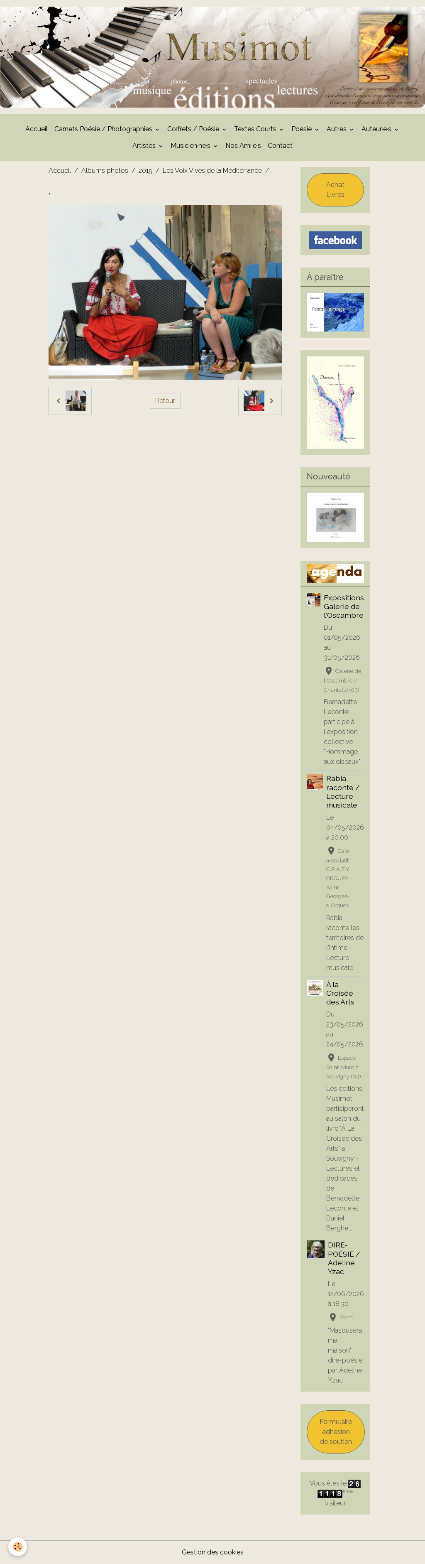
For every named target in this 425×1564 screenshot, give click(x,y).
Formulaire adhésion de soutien (336, 1432)
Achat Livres (335, 190)
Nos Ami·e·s (243, 146)
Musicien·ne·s (191, 146)
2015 (145, 170)
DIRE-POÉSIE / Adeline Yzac (344, 1257)
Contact (280, 146)
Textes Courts (256, 129)
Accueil (36, 129)
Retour (165, 401)
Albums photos (104, 170)
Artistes (144, 146)
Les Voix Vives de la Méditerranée (212, 170)
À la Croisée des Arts (340, 993)
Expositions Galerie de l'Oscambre (344, 606)
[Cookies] (17, 1546)
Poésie (302, 129)
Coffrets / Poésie (194, 129)
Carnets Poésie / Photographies (104, 129)
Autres (337, 129)
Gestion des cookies (213, 1552)
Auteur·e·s (377, 129)
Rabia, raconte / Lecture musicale (343, 791)
